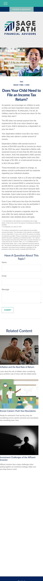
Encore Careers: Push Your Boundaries (18, 411)
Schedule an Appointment (21, 9)
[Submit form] (8, 310)
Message (5, 289)
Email (4, 276)
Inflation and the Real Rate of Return (17, 367)
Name (4, 262)
